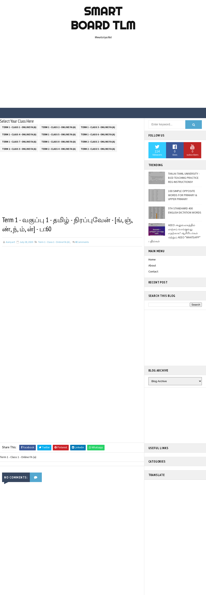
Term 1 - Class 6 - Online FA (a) (98, 134)
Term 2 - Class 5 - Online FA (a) (98, 149)
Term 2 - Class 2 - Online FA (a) (98, 141)
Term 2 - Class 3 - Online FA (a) (19, 149)
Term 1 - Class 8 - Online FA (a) (58, 141)
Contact (153, 271)
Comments (82, 242)
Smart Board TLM (103, 18)
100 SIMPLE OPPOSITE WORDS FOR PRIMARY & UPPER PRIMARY (182, 195)
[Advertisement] (103, 75)
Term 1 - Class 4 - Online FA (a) (19, 134)
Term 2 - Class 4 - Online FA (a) (58, 149)
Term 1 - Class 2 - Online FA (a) (58, 127)
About (152, 265)
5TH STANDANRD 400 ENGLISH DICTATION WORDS (184, 210)
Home (152, 259)
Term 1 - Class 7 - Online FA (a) (19, 141)
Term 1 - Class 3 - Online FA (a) (98, 127)
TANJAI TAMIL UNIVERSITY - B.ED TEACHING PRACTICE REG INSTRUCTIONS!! (184, 178)
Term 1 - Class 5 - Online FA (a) (58, 134)
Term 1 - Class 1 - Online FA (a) (19, 127)
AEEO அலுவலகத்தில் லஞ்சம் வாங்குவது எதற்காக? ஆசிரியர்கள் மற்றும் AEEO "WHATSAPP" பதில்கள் (174, 233)
